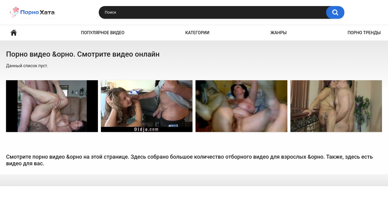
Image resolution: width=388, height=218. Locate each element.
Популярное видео (102, 32)
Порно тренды (364, 32)
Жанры (278, 32)
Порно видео (13, 33)
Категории (197, 32)
